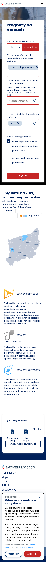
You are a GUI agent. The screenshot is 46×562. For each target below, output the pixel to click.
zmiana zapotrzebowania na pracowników (25, 160)
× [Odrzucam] (39, 497)
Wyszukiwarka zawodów (23, 443)
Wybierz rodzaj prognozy (19, 136)
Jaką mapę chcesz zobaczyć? (21, 41)
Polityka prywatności (25, 547)
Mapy (5, 477)
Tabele (5, 484)
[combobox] (23, 70)
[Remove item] (36, 67)
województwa (30, 47)
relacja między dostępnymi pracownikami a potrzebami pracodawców (25, 146)
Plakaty (6, 481)
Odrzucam (13, 553)
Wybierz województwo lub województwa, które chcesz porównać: (20, 58)
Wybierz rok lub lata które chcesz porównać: (23, 116)
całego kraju (14, 47)
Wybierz (23, 175)
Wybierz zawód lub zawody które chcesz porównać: (22, 82)
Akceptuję (32, 553)
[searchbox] (9, 73)
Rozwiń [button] (9, 210)
